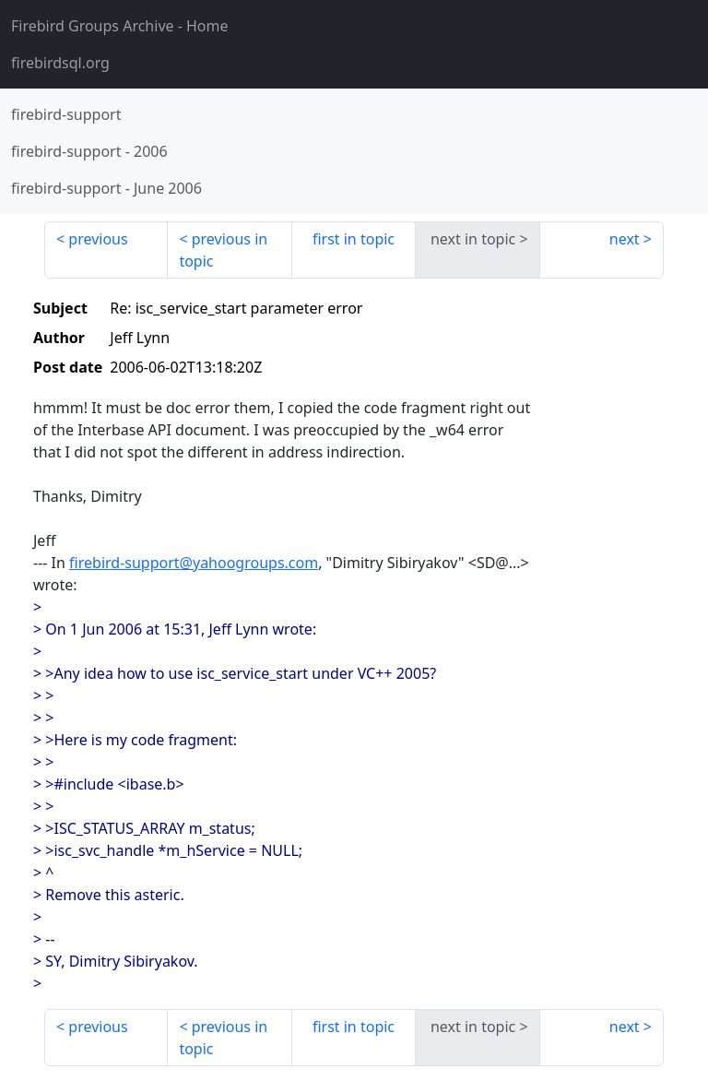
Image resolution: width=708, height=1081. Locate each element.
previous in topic (223, 250)
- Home (120, 26)
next (624, 239)
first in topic (354, 239)
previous (97, 239)
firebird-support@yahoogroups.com (193, 562)
